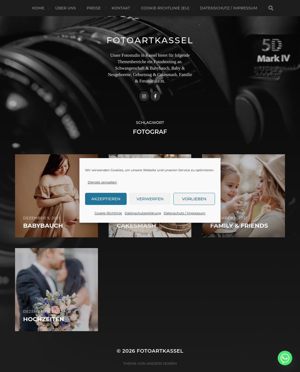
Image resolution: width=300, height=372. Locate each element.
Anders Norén (162, 363)
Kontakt (121, 8)
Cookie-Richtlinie (108, 225)
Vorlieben (194, 210)
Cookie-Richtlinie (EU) (165, 8)
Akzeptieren (105, 210)
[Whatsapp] (285, 358)
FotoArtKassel (150, 40)
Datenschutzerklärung (143, 225)
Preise (94, 8)
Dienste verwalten (102, 194)
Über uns (65, 8)
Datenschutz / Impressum (185, 225)
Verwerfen (150, 210)
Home (38, 8)
